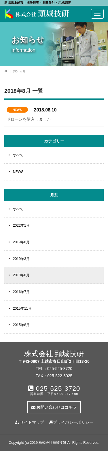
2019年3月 (21, 259)
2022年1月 (21, 225)
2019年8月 (21, 242)
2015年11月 (22, 309)
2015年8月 (21, 325)
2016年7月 (21, 292)
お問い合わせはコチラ (54, 407)
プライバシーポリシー (71, 422)
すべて (18, 155)
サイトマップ (29, 422)
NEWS (17, 109)
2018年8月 (21, 275)
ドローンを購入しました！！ (33, 119)
